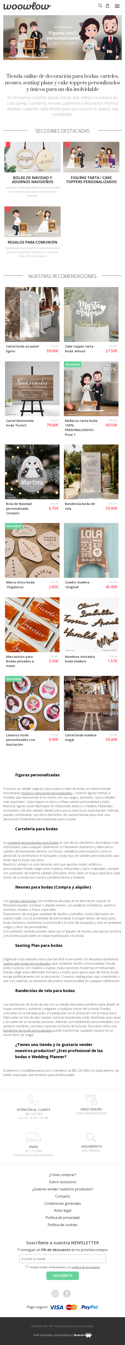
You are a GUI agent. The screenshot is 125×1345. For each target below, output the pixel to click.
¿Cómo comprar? (62, 1070)
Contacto (62, 1092)
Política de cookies (62, 1120)
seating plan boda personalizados (27, 859)
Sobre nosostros (62, 1078)
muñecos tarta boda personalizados (47, 689)
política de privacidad (86, 1163)
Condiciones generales (62, 1099)
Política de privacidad (63, 1113)
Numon (79, 1231)
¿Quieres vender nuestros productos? (62, 1085)
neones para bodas (23, 797)
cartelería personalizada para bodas (32, 739)
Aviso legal (62, 1106)
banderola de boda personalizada (27, 926)
